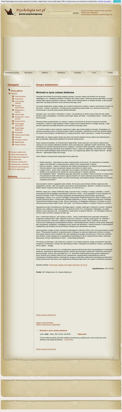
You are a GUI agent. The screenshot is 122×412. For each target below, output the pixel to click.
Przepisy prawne (21, 140)
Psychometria (20, 121)
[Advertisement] (24, 45)
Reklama (45, 72)
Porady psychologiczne (20, 157)
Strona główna (17, 91)
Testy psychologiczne (19, 155)
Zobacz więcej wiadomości (46, 315)
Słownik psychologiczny (20, 167)
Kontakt (110, 72)
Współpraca (61, 72)
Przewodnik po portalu (12, 72)
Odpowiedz (82, 334)
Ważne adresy (20, 145)
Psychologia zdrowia (19, 102)
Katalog (14, 94)
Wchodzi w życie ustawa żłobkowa (53, 330)
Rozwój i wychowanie (19, 107)
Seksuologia (19, 114)
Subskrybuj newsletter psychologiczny (96, 14)
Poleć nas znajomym (89, 13)
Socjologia (19, 132)
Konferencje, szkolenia (19, 164)
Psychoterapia (20, 96)
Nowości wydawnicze (19, 162)
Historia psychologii (22, 135)
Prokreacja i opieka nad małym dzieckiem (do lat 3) (68, 265)
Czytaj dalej (68, 340)
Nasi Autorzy (28, 72)
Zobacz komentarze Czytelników (48, 325)
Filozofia (18, 137)
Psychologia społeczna (19, 129)
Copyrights (77, 72)
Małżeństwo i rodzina (20, 111)
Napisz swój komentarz (44, 323)
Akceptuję (117, 1)
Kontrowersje (16, 159)
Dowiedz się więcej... (105, 1)
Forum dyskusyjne (18, 169)
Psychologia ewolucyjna (19, 125)
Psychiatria (19, 99)
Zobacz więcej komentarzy (46, 349)
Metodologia (19, 142)
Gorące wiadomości (18, 152)
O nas (94, 72)
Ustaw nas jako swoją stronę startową (96, 11)
